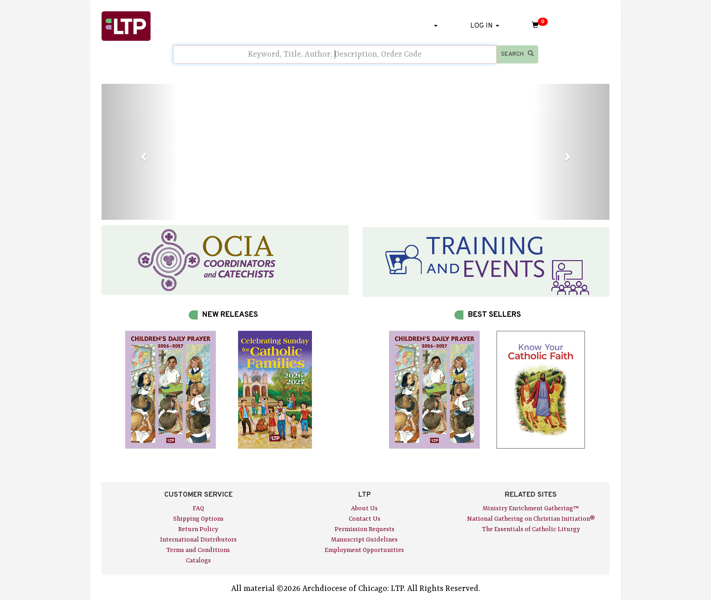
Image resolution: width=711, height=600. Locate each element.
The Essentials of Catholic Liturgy (531, 529)
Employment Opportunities (364, 550)
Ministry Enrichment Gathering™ (530, 508)
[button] (140, 152)
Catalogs (198, 560)
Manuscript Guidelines (364, 539)
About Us (364, 508)
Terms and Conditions (198, 550)
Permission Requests (364, 529)
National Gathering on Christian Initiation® (531, 519)
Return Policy (198, 529)
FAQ (198, 508)
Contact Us (364, 519)
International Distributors (198, 539)
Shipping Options (198, 519)
